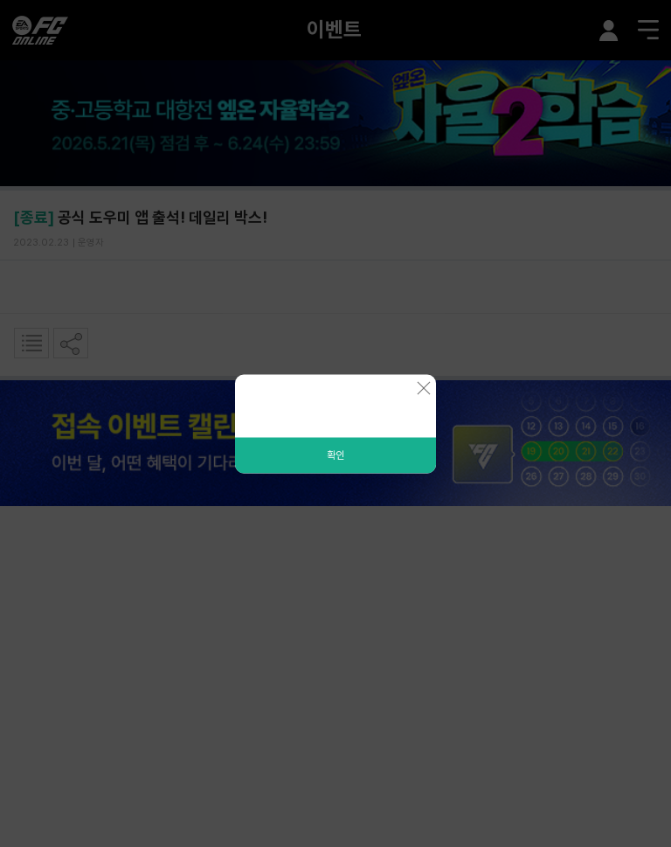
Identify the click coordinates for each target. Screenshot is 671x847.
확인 (335, 454)
